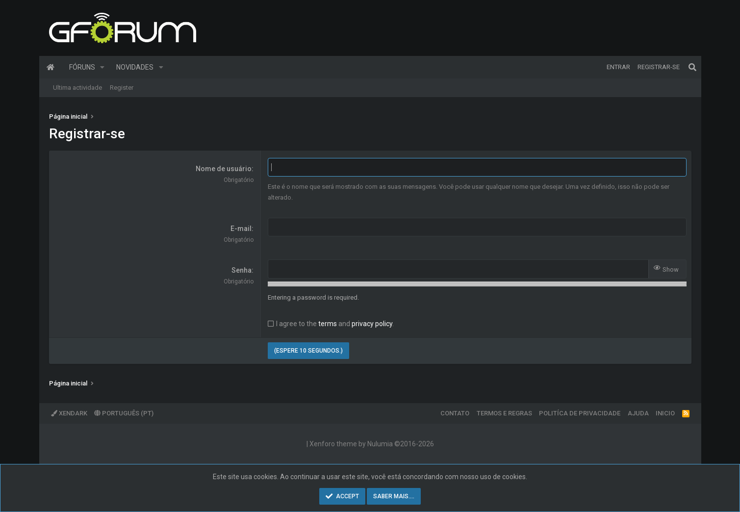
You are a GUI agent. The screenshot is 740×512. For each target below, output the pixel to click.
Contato (454, 413)
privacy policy (372, 324)
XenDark (69, 413)
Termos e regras (504, 413)
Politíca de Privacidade (579, 413)
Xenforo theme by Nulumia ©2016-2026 (371, 444)
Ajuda (638, 413)
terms (327, 324)
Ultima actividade (77, 87)
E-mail (241, 228)
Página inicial (50, 67)
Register (121, 87)
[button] (102, 67)
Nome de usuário (224, 169)
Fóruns (82, 67)
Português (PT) (123, 413)
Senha (241, 270)
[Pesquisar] (692, 67)
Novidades (134, 67)
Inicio (665, 413)
